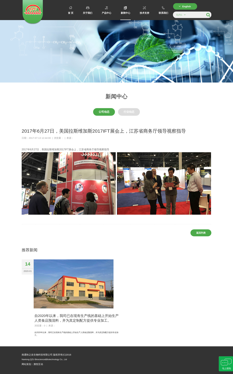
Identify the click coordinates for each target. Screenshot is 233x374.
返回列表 (201, 232)
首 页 (70, 10)
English (186, 6)
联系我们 (163, 10)
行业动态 (129, 111)
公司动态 (104, 111)
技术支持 (144, 10)
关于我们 (87, 10)
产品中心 (106, 10)
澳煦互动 (38, 364)
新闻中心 (125, 10)
